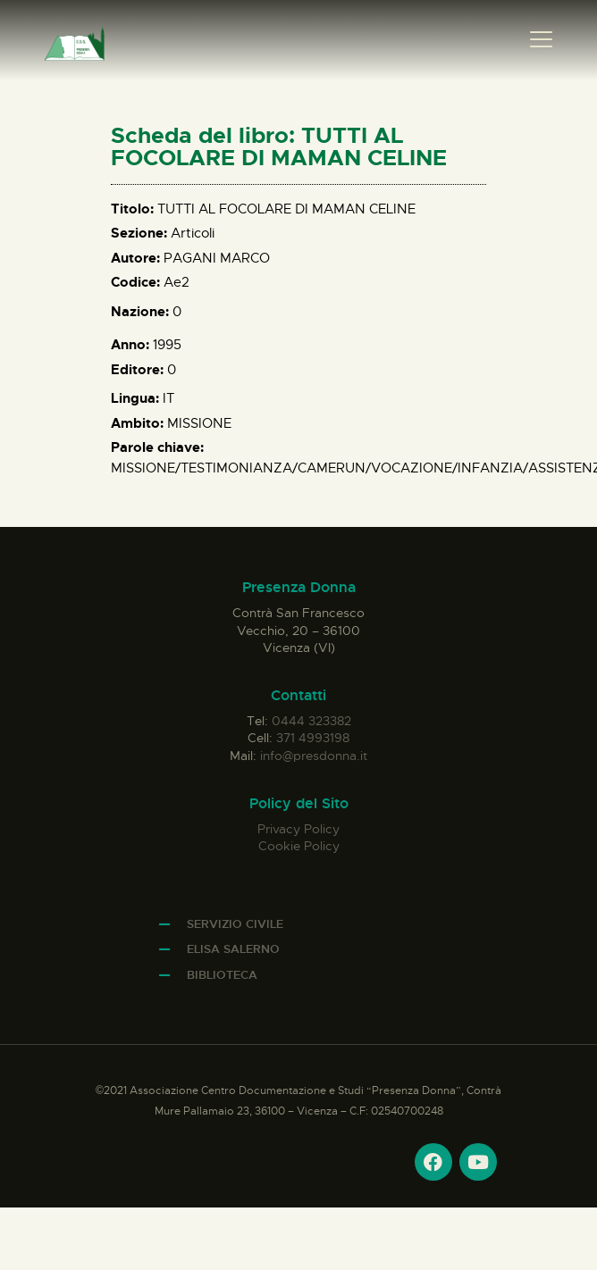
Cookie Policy (299, 846)
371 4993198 (312, 738)
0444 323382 (311, 721)
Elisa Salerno (233, 949)
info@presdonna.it (313, 756)
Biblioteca (222, 974)
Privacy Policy (298, 829)
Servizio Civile (235, 924)
